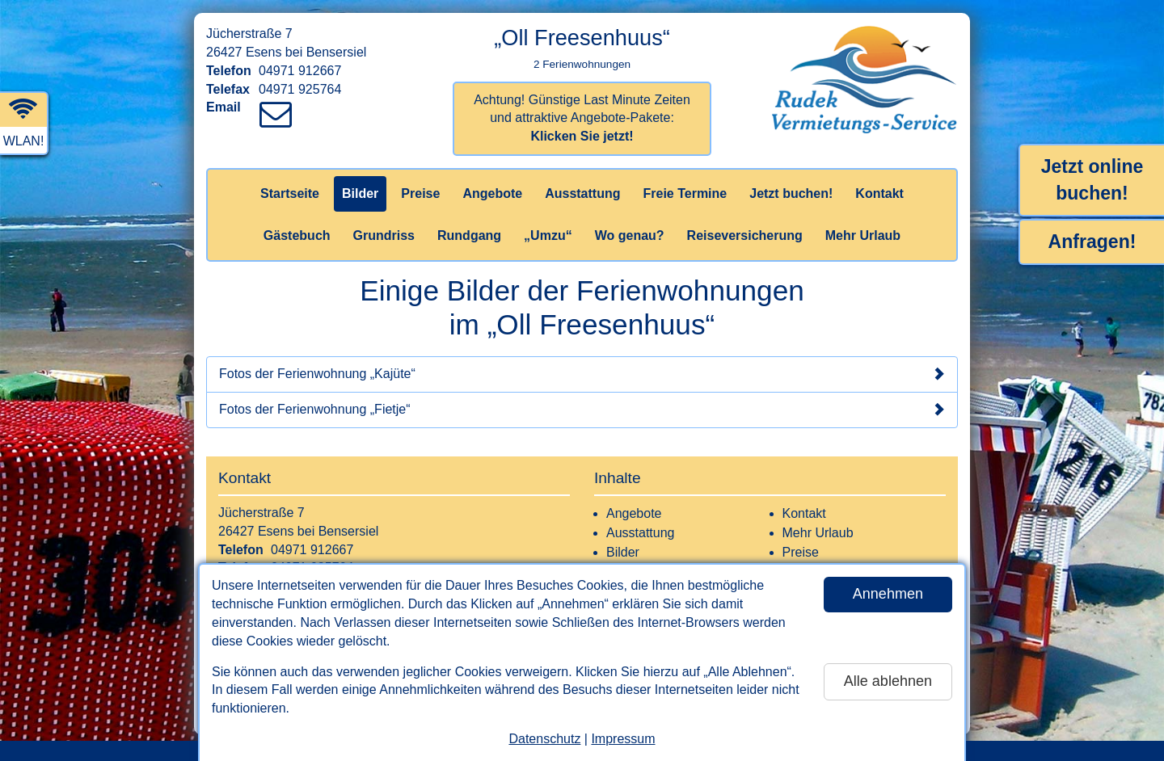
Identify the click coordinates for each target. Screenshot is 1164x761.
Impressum (623, 739)
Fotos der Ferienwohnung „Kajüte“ (582, 374)
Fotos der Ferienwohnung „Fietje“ (582, 410)
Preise (420, 193)
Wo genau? (629, 235)
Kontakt (879, 193)
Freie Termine (685, 193)
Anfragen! (1092, 241)
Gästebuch (297, 235)
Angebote (492, 193)
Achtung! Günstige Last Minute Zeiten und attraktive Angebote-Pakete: (582, 118)
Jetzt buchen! (791, 193)
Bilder (360, 193)
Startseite (289, 193)
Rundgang (469, 235)
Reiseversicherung (745, 235)
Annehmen (888, 594)
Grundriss (384, 235)
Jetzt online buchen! (1092, 180)
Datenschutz (544, 739)
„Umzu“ (548, 235)
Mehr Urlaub (862, 235)
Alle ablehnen (888, 681)
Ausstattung (582, 193)
